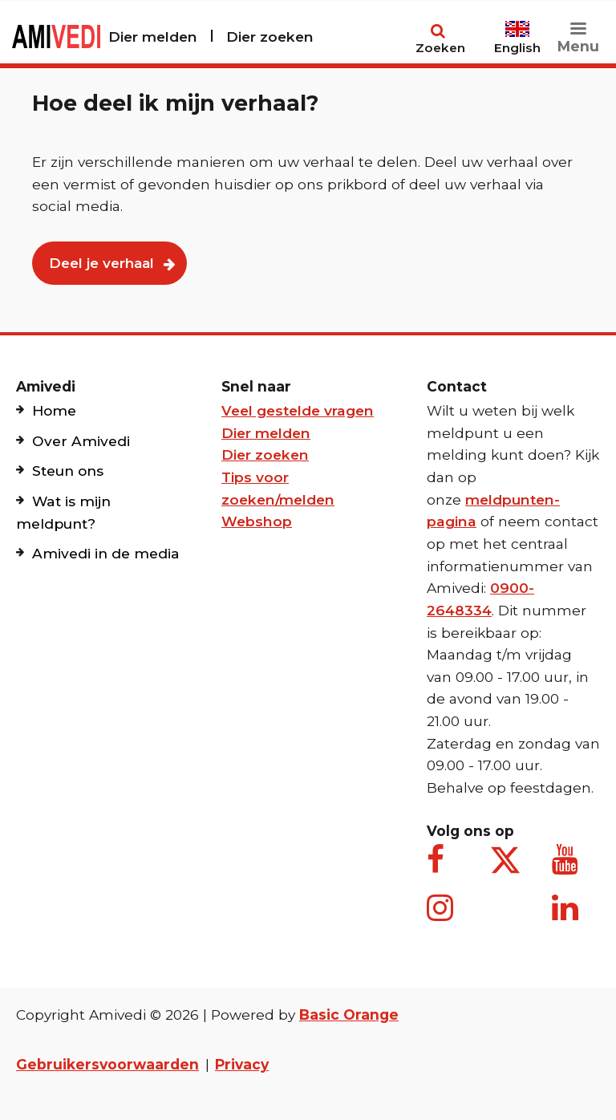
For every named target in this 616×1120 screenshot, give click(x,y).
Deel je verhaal (101, 263)
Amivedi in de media (106, 553)
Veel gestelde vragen (297, 410)
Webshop (256, 521)
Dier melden (152, 36)
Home (54, 410)
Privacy (242, 1064)
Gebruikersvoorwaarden (107, 1064)
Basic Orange (349, 1014)
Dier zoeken (270, 36)
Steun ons (67, 470)
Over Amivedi (81, 440)
